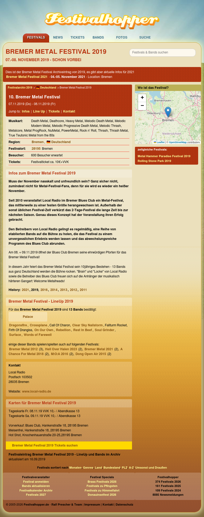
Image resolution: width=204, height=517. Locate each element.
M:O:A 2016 (59, 354)
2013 (63, 289)
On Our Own (43, 330)
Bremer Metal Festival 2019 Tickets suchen (45, 445)
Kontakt (69, 111)
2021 (25, 289)
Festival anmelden (36, 481)
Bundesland (111, 467)
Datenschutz (124, 504)
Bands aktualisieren (36, 486)
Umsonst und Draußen (151, 467)
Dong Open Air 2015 (90, 354)
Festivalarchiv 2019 (20, 87)
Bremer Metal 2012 (23, 349)
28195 (36, 148)
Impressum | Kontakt (98, 504)
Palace (28, 316)
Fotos (121, 37)
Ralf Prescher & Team (67, 504)
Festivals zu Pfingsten (102, 486)
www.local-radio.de (36, 391)
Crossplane (38, 325)
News (58, 37)
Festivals (36, 37)
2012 (73, 289)
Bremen (38, 142)
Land (98, 467)
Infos (25, 111)
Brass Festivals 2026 (102, 481)
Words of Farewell (38, 334)
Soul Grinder (104, 330)
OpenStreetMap (178, 142)
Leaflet (159, 142)
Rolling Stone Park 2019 (154, 161)
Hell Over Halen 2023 (61, 349)
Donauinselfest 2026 (102, 494)
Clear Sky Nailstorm (87, 325)
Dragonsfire (18, 325)
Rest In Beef (82, 330)
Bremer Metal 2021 (98, 349)
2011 (83, 289)
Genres (88, 467)
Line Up (39, 111)
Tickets (77, 37)
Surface (15, 334)
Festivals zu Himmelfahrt (101, 490)
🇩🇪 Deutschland (46, 87)
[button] (168, 112)
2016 (44, 289)
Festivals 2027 (36, 494)
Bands (98, 37)
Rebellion (63, 330)
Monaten (75, 467)
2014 (53, 289)
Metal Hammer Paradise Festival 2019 (164, 156)
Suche (145, 37)
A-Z (131, 467)
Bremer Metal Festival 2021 (27, 76)
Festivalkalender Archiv (35, 490)
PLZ (125, 467)
